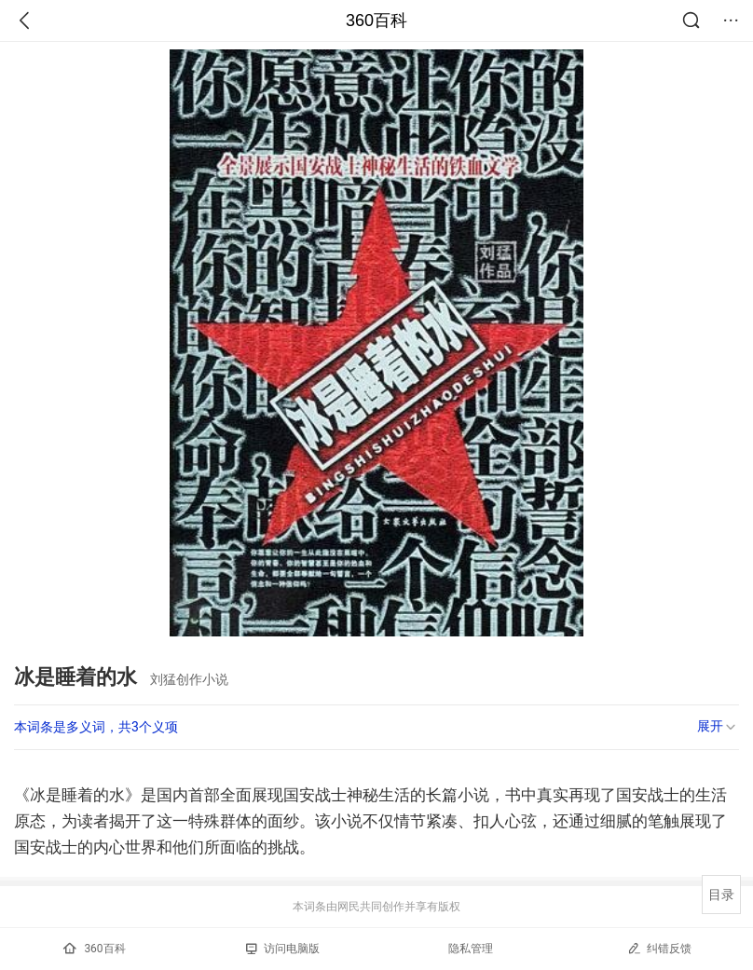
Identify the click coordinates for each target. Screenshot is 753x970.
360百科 (376, 20)
